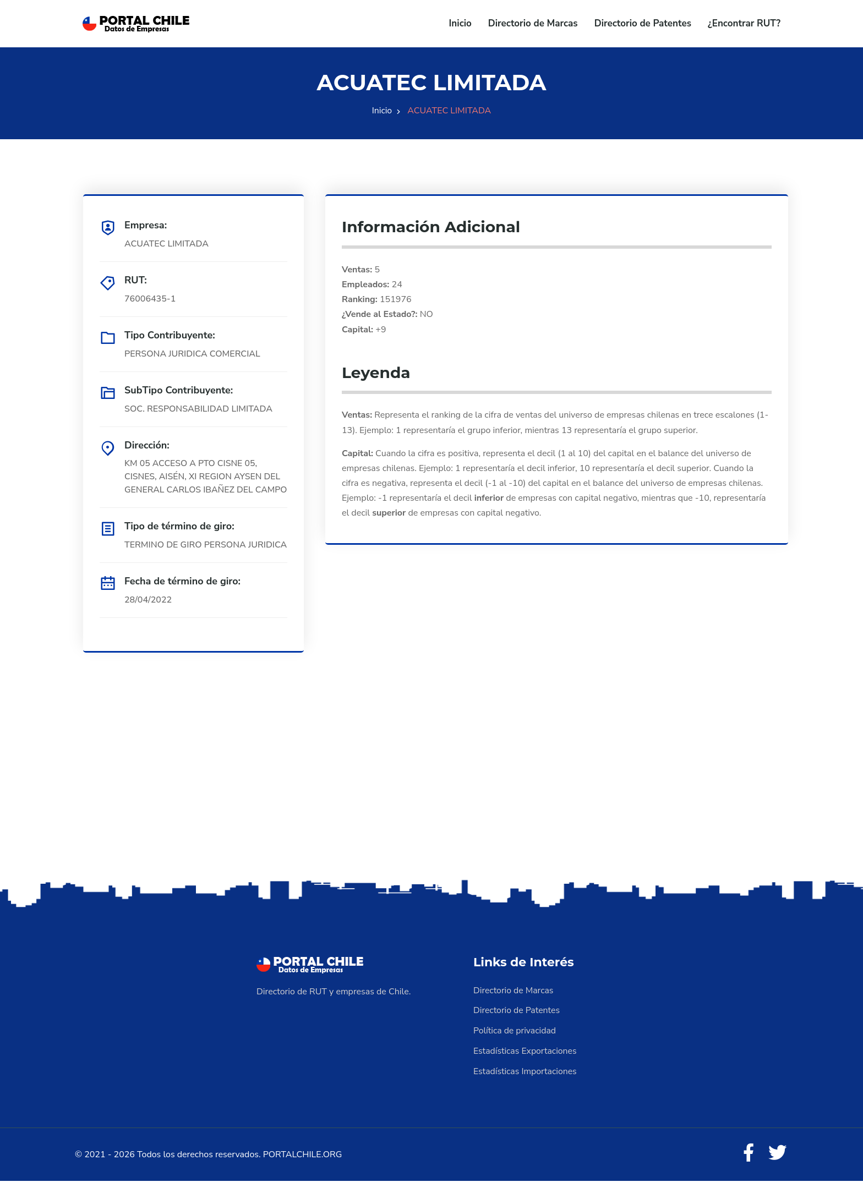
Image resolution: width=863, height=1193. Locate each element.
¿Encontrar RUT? (744, 23)
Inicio (460, 23)
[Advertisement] (431, 804)
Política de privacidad (515, 1043)
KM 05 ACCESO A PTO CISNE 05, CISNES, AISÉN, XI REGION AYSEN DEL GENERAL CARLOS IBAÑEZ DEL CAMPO (203, 484)
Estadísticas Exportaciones (525, 1063)
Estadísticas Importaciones (525, 1083)
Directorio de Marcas (533, 23)
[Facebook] (747, 1165)
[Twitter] (777, 1165)
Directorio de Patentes (642, 23)
